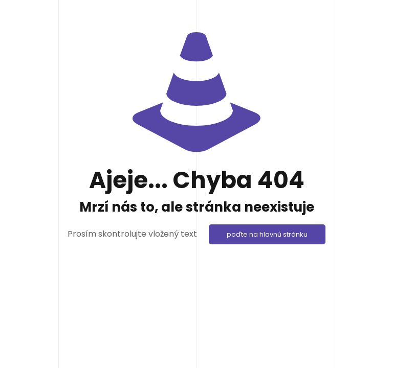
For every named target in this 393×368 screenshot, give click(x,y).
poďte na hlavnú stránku (267, 234)
